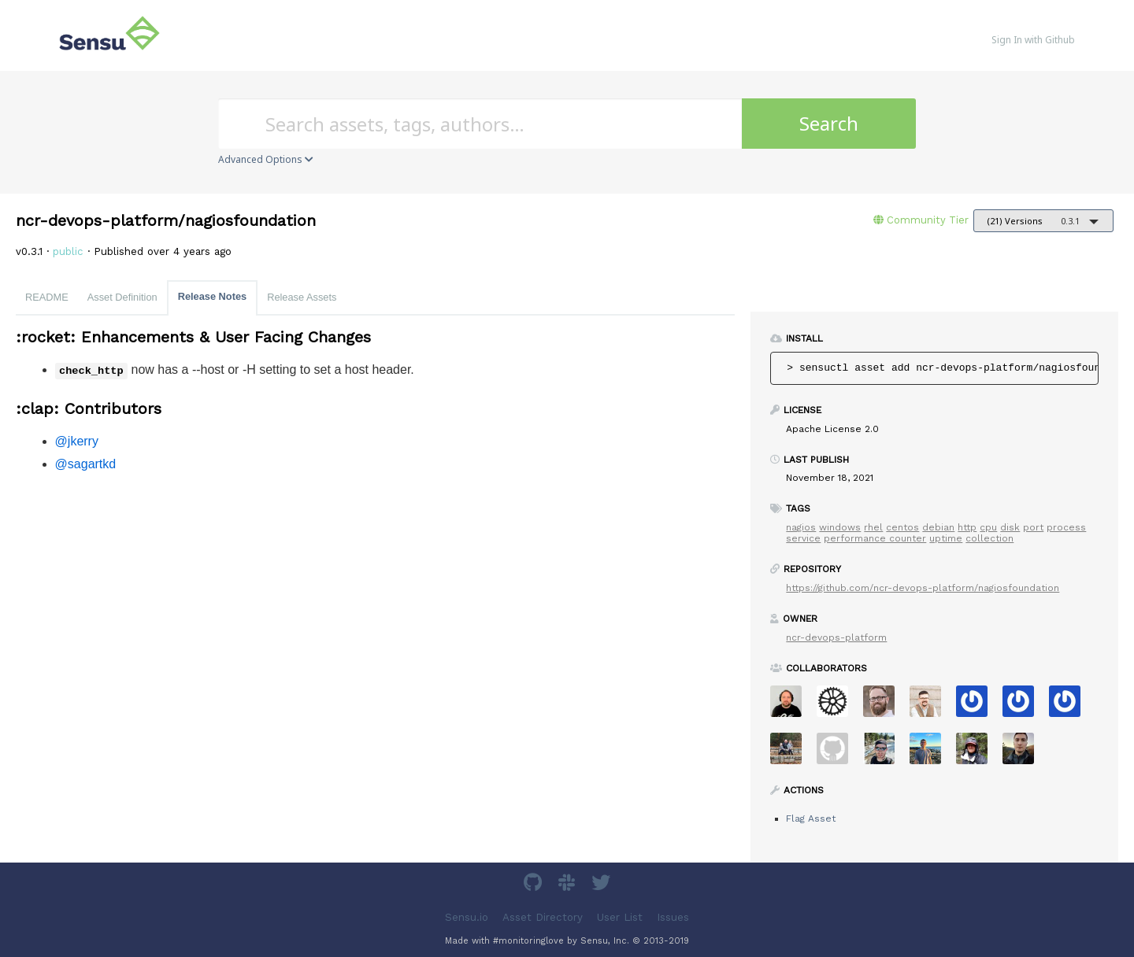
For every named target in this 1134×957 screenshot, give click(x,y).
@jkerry (76, 441)
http (967, 527)
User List (620, 917)
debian (938, 527)
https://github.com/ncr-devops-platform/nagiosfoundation (922, 587)
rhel (873, 527)
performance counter (875, 538)
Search (828, 123)
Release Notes (212, 296)
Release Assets (301, 297)
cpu (988, 527)
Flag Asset (811, 818)
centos (902, 527)
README (47, 297)
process (1066, 527)
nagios (801, 527)
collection (989, 538)
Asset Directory (542, 917)
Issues (673, 917)
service (803, 538)
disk (1010, 527)
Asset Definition (122, 297)
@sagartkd (86, 464)
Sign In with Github (1033, 39)
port (1033, 527)
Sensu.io (466, 917)
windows (840, 527)
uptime (945, 538)
